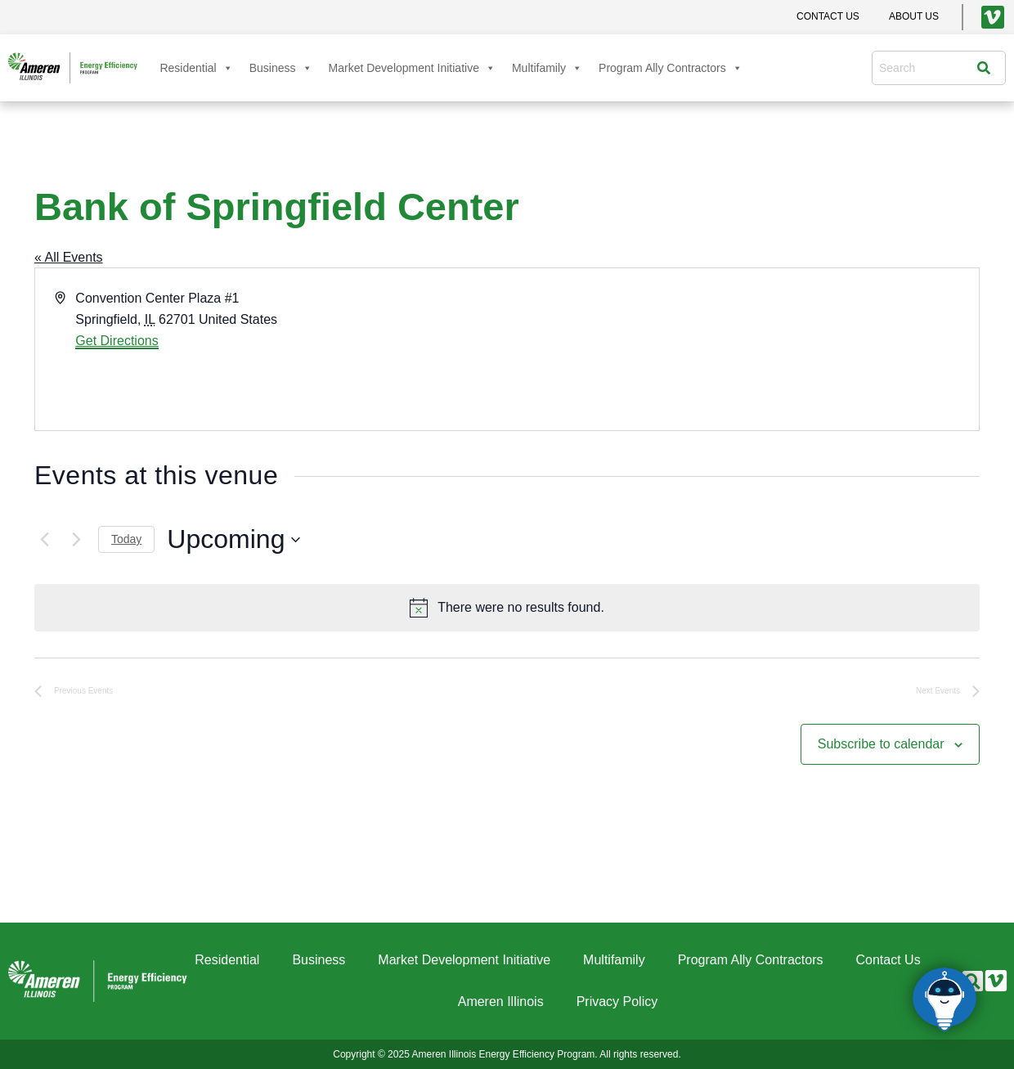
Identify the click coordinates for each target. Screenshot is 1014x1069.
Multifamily (547, 67)
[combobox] (928, 68)
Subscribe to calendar (881, 744)
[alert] (507, 607)
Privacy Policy (617, 1001)
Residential (195, 67)
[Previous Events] (44, 540)
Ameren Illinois (501, 1001)
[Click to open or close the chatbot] (944, 999)
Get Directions (116, 341)
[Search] (987, 68)
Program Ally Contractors (671, 67)
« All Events (68, 257)
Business (280, 67)
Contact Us (888, 960)
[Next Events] (76, 540)
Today (126, 539)
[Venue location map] (741, 349)
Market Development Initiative (412, 67)
